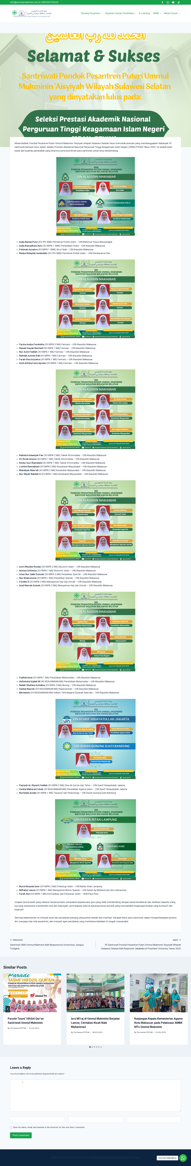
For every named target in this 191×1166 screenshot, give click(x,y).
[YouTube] (173, 2)
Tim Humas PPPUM (18, 1028)
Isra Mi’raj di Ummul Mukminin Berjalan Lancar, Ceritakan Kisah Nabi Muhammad (95, 1023)
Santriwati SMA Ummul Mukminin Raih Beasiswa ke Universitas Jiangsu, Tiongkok (51, 944)
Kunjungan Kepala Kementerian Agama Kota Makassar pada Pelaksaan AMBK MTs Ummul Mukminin (158, 1023)
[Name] (37, 1120)
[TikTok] (178, 2)
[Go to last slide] (8, 1009)
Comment (17, 1082)
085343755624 (50, 2)
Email (72, 1119)
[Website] (153, 1120)
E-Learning (144, 13)
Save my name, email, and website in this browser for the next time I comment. (49, 1127)
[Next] (183, 1009)
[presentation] (32, 993)
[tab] (90, 1047)
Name (14, 1119)
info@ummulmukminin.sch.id (25, 2)
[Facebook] (162, 2)
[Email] (95, 1120)
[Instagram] (168, 2)
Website (132, 1119)
